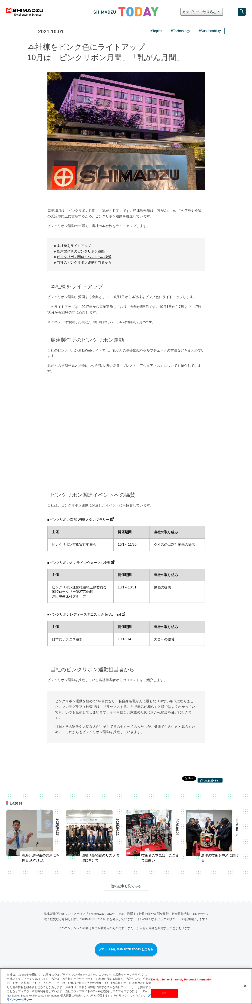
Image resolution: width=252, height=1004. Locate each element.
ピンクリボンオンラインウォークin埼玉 (79, 562)
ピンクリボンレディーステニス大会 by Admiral (85, 614)
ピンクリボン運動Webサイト (80, 350)
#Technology (180, 31)
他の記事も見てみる (126, 886)
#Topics (156, 31)
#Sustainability (210, 31)
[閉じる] (245, 986)
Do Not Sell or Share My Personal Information (181, 979)
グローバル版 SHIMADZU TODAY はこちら (126, 949)
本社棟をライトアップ (74, 246)
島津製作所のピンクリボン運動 (81, 251)
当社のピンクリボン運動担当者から (84, 262)
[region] (126, 986)
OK (165, 993)
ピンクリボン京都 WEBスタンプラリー (79, 519)
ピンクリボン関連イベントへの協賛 (84, 257)
